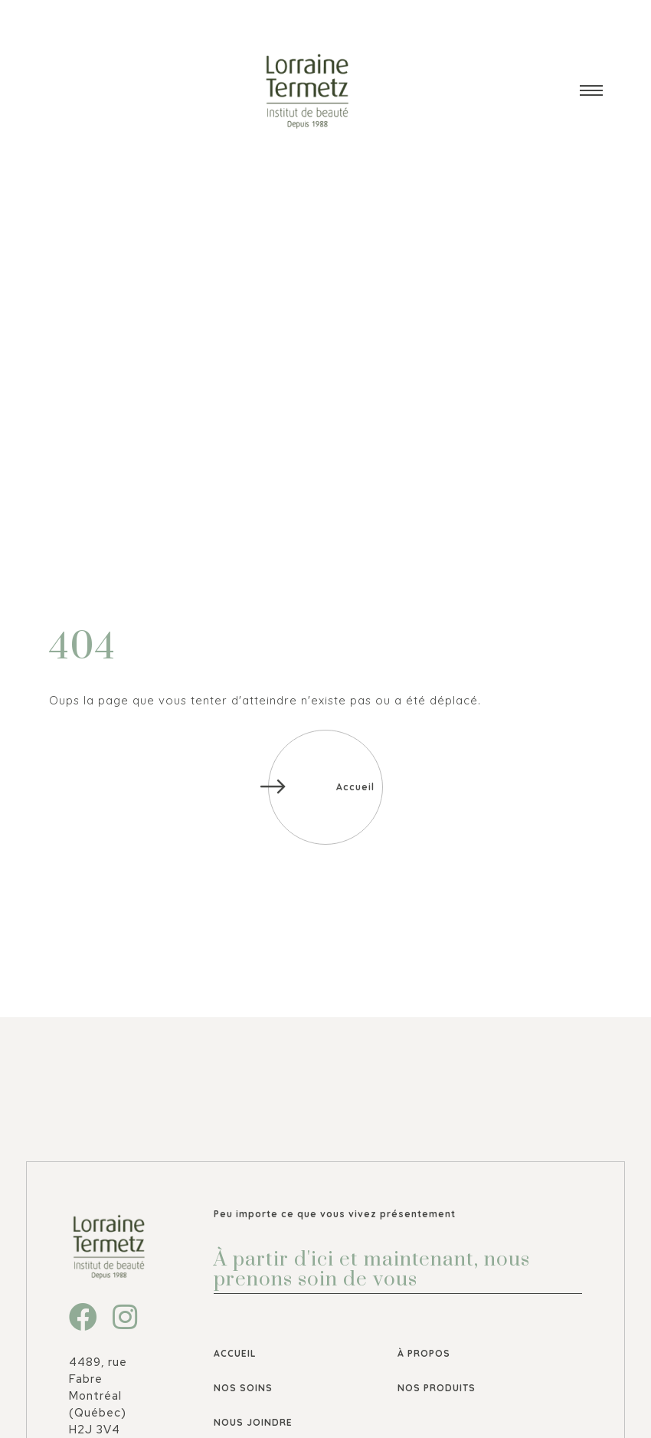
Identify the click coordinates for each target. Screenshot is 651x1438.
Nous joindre (253, 1422)
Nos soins (243, 1388)
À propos (423, 1353)
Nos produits (436, 1388)
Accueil (235, 1353)
